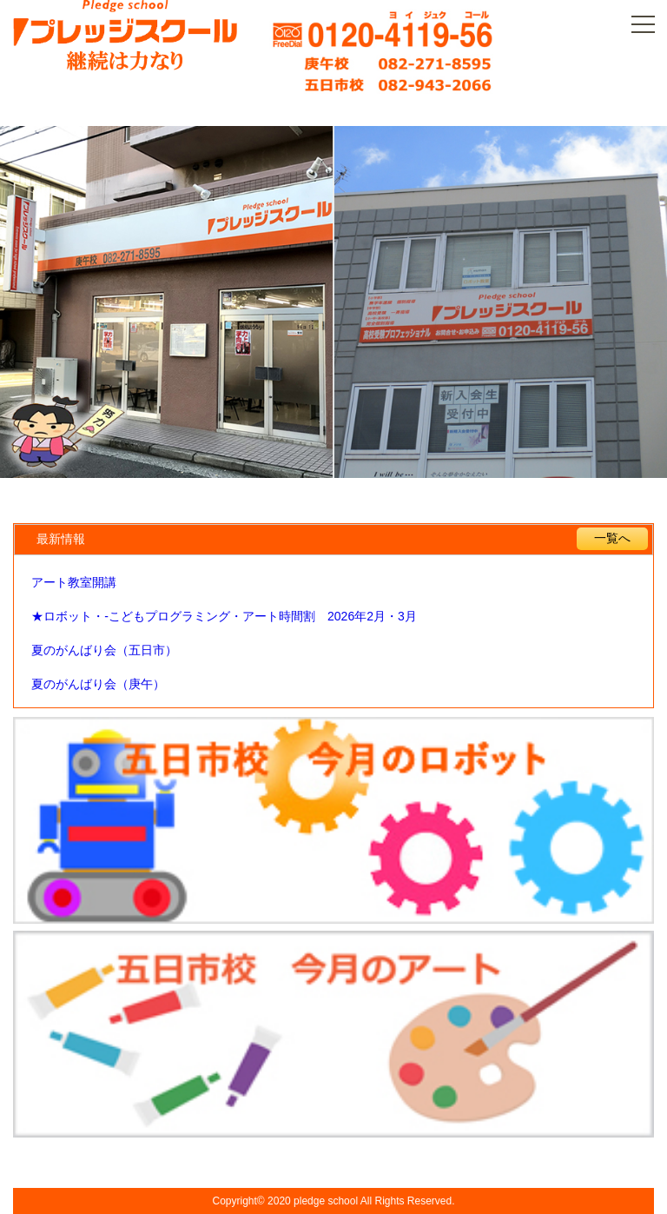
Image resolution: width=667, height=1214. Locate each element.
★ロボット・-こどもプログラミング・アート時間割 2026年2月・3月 (223, 616)
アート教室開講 (73, 582)
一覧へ (612, 538)
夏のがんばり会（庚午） (98, 684)
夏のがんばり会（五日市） (104, 650)
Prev (41, 304)
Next (625, 304)
